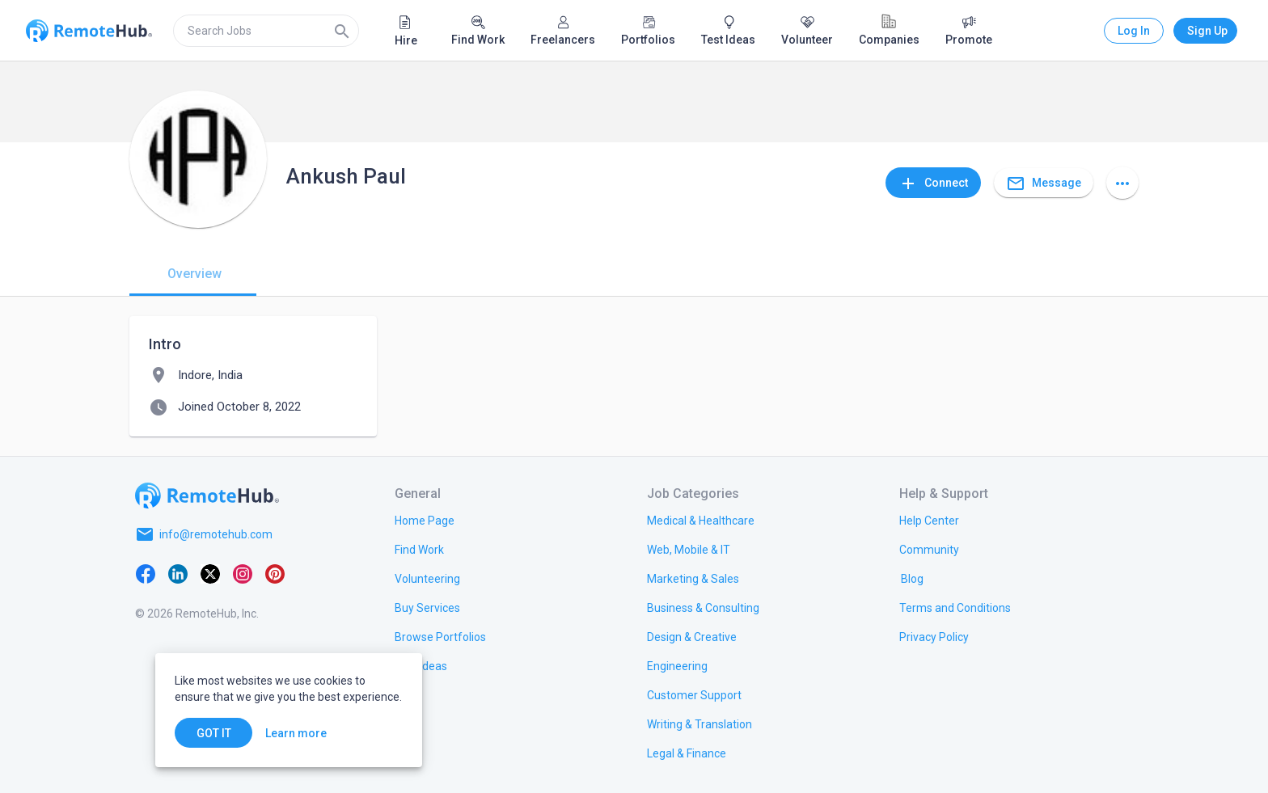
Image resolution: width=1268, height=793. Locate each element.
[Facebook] (145, 573)
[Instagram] (242, 573)
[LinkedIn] (178, 573)
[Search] (342, 31)
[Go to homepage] (207, 495)
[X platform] (210, 573)
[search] (266, 31)
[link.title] (424, 519)
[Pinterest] (275, 573)
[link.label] (929, 519)
